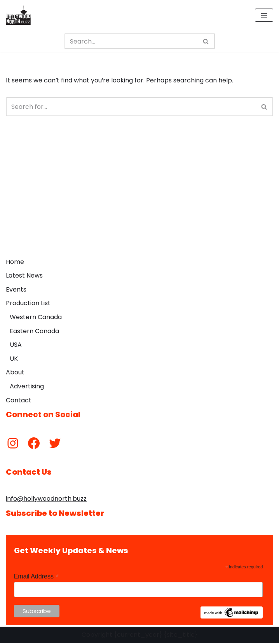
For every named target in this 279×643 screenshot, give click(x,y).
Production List (28, 303)
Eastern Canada (34, 331)
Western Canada (36, 317)
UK (14, 358)
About (15, 372)
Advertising (27, 386)
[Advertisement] (139, 195)
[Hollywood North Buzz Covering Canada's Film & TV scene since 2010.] (18, 15)
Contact (18, 400)
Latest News (24, 275)
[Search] (131, 41)
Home (15, 261)
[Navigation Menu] (264, 15)
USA (16, 344)
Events (16, 289)
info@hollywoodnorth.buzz (46, 498)
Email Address (36, 576)
